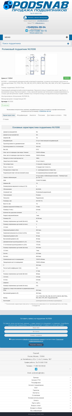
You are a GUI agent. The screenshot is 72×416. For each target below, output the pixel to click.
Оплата (36, 400)
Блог (36, 388)
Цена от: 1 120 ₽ (6, 78)
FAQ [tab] (65, 115)
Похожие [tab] (41, 115)
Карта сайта (36, 403)
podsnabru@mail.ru (38, 373)
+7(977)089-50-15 (37, 31)
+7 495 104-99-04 (39, 366)
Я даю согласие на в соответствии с (36, 340)
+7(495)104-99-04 (36, 27)
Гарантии (36, 390)
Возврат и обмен (36, 408)
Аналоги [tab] (33, 115)
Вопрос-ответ (36, 405)
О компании (36, 395)
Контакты (36, 393)
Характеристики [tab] (9, 115)
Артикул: (4, 101)
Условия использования (36, 398)
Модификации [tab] (22, 115)
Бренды (36, 377)
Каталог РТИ (36, 380)
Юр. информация (36, 410)
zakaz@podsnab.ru (43, 21)
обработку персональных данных (34, 339)
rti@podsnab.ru (39, 23)
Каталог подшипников (36, 385)
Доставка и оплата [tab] (54, 115)
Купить (67, 78)
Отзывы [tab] (6, 119)
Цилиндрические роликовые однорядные (49, 300)
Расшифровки (36, 382)
